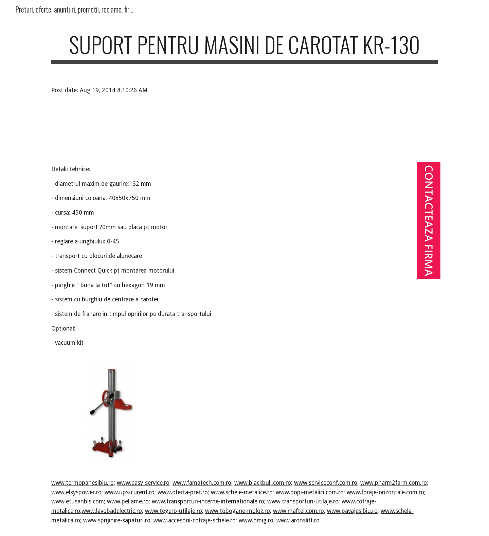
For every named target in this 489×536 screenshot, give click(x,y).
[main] (244, 47)
